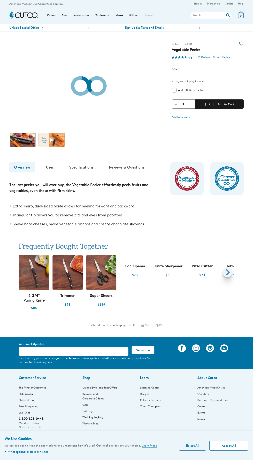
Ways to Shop (90, 424)
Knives (51, 16)
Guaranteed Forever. (50, 3)
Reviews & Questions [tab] (126, 168)
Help (241, 3)
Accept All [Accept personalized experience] (229, 445)
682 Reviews (203, 58)
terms (72, 359)
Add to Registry (181, 118)
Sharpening (213, 3)
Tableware (103, 16)
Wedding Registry (92, 418)
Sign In (198, 3)
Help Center (26, 395)
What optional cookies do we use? (27, 451)
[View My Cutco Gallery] (169, 354)
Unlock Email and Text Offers (99, 388)
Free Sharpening (28, 407)
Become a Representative (212, 401)
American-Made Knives (211, 388)
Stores (201, 420)
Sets (65, 16)
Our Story (203, 395)
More (120, 16)
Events (201, 413)
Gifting (135, 16)
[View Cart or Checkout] (241, 17)
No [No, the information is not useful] (159, 326)
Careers (202, 407)
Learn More (149, 445)
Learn (150, 16)
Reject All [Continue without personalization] (192, 445)
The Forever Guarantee (32, 388)
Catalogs (87, 412)
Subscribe (143, 351)
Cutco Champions (151, 407)
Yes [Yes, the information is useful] (145, 326)
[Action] (227, 15)
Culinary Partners (150, 401)
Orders (229, 3)
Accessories (82, 16)
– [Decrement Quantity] (176, 105)
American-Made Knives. (23, 3)
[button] (89, 29)
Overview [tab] (22, 168)
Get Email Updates (31, 345)
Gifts (85, 405)
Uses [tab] (50, 168)
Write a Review (221, 58)
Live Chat (24, 413)
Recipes (144, 395)
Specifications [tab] (81, 168)
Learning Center (149, 388)
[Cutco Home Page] (23, 16)
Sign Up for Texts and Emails (144, 28)
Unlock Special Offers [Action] (26, 28)
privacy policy (90, 359)
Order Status (26, 401)
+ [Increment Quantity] (191, 105)
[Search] (211, 16)
